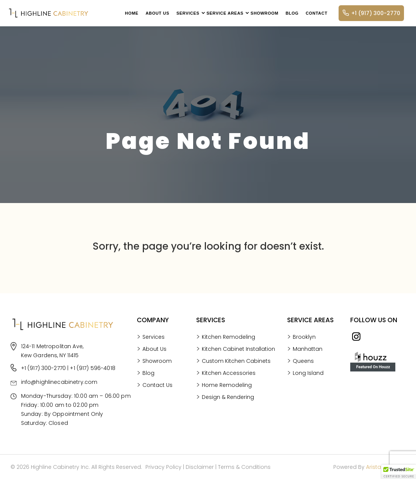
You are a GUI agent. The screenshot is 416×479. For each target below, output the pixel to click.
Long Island (308, 426)
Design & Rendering (228, 471)
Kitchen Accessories (229, 447)
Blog (292, 13)
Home (132, 13)
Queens (303, 414)
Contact (316, 13)
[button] (398, 472)
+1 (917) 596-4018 (92, 466)
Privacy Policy (163, 467)
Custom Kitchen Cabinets (236, 435)
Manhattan (307, 402)
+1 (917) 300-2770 (371, 13)
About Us (157, 13)
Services (187, 13)
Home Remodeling (227, 459)
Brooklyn (304, 390)
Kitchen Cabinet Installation (238, 423)
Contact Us (157, 449)
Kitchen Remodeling (228, 411)
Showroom (264, 13)
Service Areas (224, 13)
